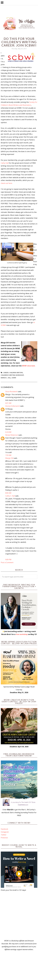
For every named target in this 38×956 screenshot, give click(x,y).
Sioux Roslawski (11, 391)
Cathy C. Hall (10, 496)
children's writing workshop (12, 375)
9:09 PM (8, 559)
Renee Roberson (11, 435)
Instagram (5, 832)
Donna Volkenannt (12, 406)
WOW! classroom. (29, 366)
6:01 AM (8, 403)
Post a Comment (7, 562)
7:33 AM (8, 455)
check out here (6, 183)
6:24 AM (8, 432)
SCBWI (14, 378)
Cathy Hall (5, 163)
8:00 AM (8, 493)
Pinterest (4, 838)
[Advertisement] (19, 915)
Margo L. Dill (6, 378)
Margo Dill (9, 458)
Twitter (3, 835)
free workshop (22, 634)
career (6, 373)
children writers (16, 373)
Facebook (4, 829)
